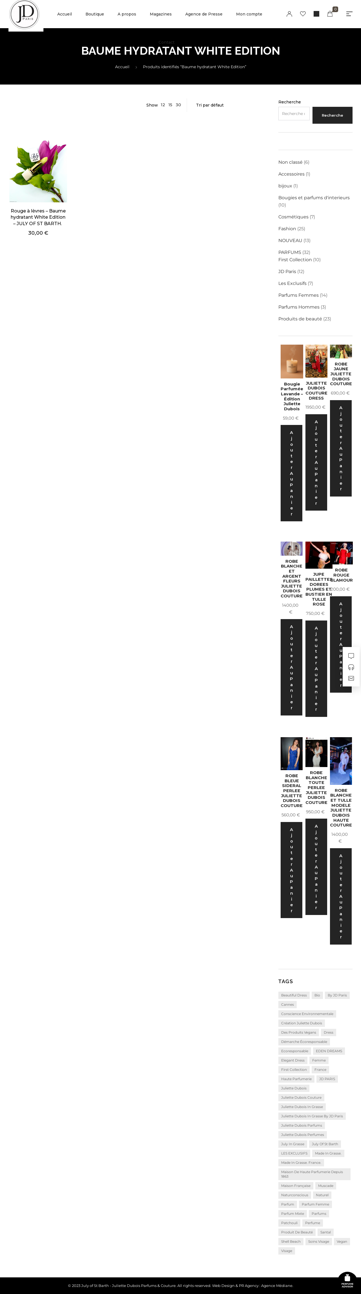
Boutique (94, 14)
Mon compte (249, 14)
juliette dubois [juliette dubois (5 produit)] (294, 1088)
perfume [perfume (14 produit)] (312, 1223)
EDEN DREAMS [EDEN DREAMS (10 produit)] (329, 1051)
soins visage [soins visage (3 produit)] (318, 1241)
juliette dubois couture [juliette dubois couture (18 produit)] (301, 1097)
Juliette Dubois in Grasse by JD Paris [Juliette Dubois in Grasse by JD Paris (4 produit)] (312, 1116)
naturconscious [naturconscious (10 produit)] (294, 1195)
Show (152, 105)
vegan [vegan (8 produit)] (342, 1241)
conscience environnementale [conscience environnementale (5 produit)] (307, 1014)
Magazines (161, 14)
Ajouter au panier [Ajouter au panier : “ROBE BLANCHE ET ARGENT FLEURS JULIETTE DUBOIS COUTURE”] (291, 667)
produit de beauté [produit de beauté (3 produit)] (297, 1232)
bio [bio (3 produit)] (317, 995)
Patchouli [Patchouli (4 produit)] (289, 1223)
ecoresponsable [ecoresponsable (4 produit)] (294, 1051)
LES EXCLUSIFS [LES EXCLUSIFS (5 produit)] (294, 1153)
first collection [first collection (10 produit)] (294, 1069)
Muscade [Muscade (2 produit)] (325, 1186)
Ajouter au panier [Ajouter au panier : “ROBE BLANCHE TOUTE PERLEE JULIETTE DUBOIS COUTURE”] (316, 867)
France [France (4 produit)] (320, 1069)
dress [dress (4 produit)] (328, 1032)
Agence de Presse (204, 14)
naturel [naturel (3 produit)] (322, 1195)
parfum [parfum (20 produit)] (287, 1204)
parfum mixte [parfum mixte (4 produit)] (292, 1213)
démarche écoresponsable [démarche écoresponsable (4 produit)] (304, 1042)
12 (163, 104)
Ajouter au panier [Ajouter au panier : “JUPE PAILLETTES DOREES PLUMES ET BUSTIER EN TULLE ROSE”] (316, 669)
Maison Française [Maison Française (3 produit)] (296, 1186)
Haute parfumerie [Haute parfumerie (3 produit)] (296, 1079)
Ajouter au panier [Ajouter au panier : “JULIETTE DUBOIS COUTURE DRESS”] (316, 462)
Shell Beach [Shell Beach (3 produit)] (291, 1241)
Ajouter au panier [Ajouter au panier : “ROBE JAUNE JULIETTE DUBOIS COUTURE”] (340, 448)
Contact (167, 42)
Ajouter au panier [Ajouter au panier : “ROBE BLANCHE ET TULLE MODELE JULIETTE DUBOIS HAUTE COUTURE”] (340, 896)
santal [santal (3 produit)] (325, 1232)
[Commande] (230, 105)
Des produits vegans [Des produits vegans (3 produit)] (298, 1032)
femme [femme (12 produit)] (319, 1060)
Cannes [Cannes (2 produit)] (287, 1004)
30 (178, 104)
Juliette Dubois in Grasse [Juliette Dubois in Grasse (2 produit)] (302, 1107)
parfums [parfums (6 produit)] (319, 1213)
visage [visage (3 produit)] (286, 1251)
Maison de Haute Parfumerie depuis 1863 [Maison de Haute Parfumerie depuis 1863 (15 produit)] (312, 1174)
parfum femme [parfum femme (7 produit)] (315, 1204)
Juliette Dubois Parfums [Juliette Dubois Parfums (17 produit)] (301, 1125)
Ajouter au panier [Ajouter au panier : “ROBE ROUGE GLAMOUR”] (340, 644)
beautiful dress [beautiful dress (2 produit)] (294, 995)
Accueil (64, 14)
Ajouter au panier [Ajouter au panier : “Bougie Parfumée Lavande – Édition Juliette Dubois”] (291, 473)
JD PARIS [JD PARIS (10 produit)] (327, 1079)
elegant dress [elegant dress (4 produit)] (293, 1060)
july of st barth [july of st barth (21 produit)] (325, 1144)
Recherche (289, 102)
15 (170, 104)
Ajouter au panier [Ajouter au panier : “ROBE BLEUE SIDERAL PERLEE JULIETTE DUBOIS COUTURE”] (291, 870)
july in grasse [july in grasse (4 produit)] (292, 1144)
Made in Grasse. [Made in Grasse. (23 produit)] (328, 1153)
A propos (127, 14)
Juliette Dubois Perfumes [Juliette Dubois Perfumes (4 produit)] (302, 1135)
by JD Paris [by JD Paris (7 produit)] (337, 995)
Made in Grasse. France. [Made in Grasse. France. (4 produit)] (301, 1162)
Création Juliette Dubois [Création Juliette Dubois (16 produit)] (301, 1023)
